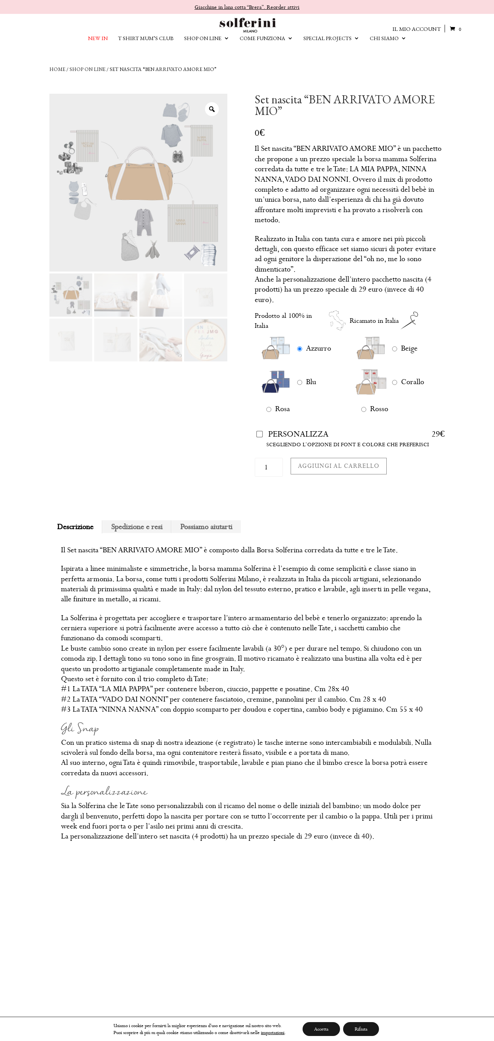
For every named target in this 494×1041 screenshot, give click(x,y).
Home (57, 69)
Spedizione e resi (136, 526)
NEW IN (98, 44)
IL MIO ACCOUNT (416, 28)
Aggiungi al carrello (338, 465)
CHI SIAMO (384, 44)
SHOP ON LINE (203, 44)
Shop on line (87, 69)
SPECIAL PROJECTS (327, 44)
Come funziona (262, 44)
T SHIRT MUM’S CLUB (146, 44)
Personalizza (298, 434)
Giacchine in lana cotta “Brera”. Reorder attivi (247, 7)
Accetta (321, 1029)
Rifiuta (361, 1029)
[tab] (75, 526)
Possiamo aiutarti (206, 526)
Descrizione (75, 526)
